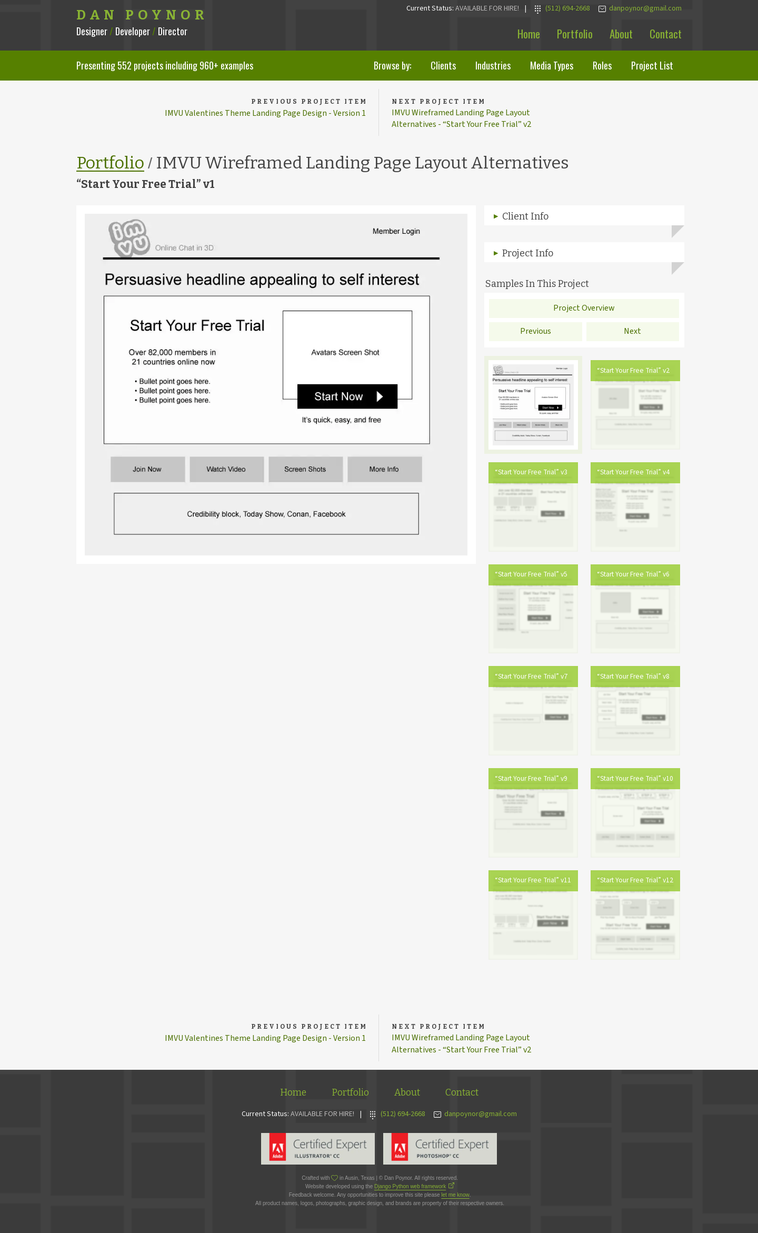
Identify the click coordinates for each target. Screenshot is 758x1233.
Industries (493, 65)
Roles (602, 65)
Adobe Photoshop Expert (440, 1152)
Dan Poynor (142, 15)
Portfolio (575, 33)
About (621, 33)
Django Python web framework (410, 1189)
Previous (535, 333)
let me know (455, 1198)
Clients (443, 65)
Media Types (551, 65)
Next (632, 333)
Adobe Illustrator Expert (318, 1152)
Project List (652, 65)
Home (528, 33)
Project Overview (584, 309)
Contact (666, 33)
